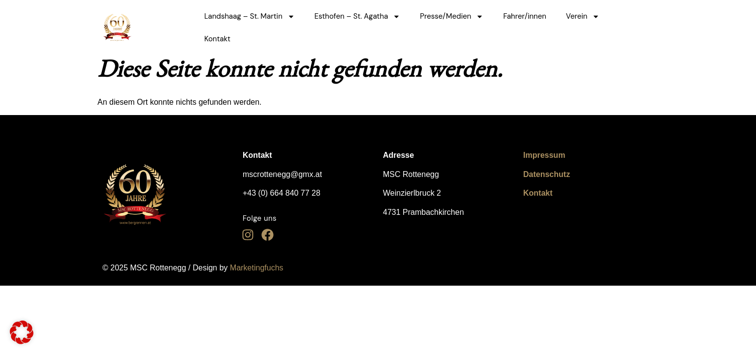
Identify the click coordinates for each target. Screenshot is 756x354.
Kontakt (217, 39)
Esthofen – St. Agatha (358, 16)
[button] (21, 332)
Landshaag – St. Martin (249, 16)
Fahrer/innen (524, 16)
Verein (583, 16)
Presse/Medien (451, 16)
